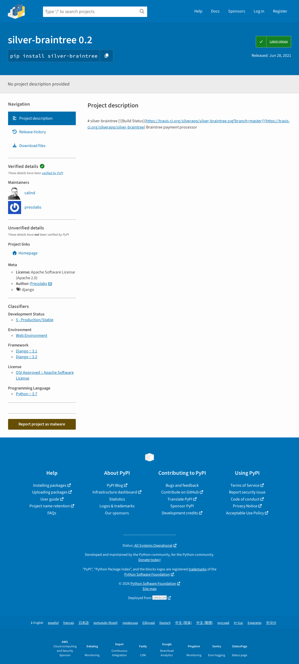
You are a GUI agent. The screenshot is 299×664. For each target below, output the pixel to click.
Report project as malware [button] (41, 424)
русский (223, 623)
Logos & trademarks (117, 506)
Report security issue (247, 492)
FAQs (51, 513)
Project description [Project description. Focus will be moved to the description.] (32, 118)
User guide (49, 499)
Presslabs (38, 284)
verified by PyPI (52, 173)
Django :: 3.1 (26, 351)
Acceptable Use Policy (245, 513)
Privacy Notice (245, 506)
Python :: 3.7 (26, 394)
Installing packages (49, 485)
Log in (259, 11)
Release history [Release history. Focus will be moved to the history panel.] (29, 132)
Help (198, 11)
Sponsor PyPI (182, 506)
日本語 (84, 623)
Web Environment (31, 335)
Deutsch (165, 623)
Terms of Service (245, 485)
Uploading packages (49, 492)
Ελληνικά (148, 623)
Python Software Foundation (147, 574)
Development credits (180, 513)
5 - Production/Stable (34, 320)
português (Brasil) (106, 623)
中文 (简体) (183, 623)
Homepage (25, 253)
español (53, 623)
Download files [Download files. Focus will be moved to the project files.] (29, 146)
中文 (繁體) (204, 623)
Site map (149, 589)
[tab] (42, 118)
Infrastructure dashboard (114, 492)
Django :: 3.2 (26, 357)
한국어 (271, 623)
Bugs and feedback (182, 485)
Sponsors (236, 11)
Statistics (117, 499)
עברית (238, 623)
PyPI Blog (115, 485)
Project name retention (49, 506)
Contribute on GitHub (180, 492)
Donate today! (149, 560)
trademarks (198, 569)
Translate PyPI (179, 499)
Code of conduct (245, 499)
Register (280, 11)
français (68, 623)
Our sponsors (117, 513)
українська (130, 623)
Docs (215, 11)
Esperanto (254, 623)
